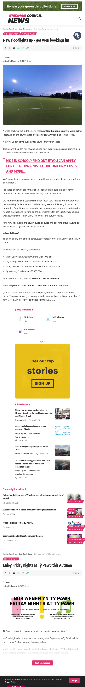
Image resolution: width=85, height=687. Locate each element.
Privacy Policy (10, 682)
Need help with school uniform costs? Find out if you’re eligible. (36, 285)
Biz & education (11, 34)
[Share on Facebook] (9, 48)
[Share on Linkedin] (23, 48)
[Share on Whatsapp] (18, 48)
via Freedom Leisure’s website (43, 278)
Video (71, 509)
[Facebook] (28, 319)
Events (17, 453)
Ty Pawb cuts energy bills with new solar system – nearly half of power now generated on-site (32, 463)
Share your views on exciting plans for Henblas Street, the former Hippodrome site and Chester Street (33, 413)
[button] (74, 680)
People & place (28, 34)
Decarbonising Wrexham (24, 474)
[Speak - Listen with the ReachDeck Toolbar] (77, 36)
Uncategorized (20, 420)
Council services (20, 437)
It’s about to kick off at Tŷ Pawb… (18, 522)
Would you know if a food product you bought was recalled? (30, 509)
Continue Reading (42, 663)
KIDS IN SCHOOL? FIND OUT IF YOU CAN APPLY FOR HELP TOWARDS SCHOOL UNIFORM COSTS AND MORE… (41, 165)
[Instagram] (28, 331)
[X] (56, 319)
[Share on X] (14, 48)
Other (71, 513)
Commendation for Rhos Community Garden (23, 535)
